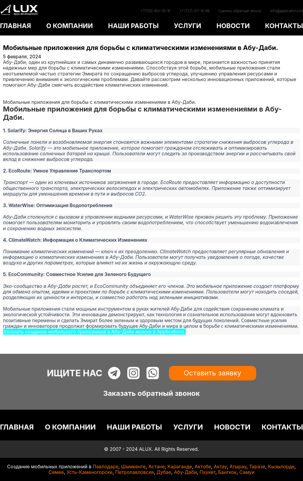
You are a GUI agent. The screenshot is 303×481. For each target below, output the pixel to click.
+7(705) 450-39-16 (155, 11)
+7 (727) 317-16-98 (194, 11)
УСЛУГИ (187, 26)
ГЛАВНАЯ (15, 26)
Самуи (246, 472)
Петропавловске (134, 472)
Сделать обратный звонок (239, 11)
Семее (56, 472)
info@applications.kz (286, 11)
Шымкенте (133, 466)
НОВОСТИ (233, 26)
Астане (156, 466)
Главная (12, 90)
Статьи (11, 96)
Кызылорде (281, 466)
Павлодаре (106, 466)
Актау (220, 466)
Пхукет (207, 472)
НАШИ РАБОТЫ (133, 26)
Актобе (203, 466)
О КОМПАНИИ (69, 26)
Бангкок (227, 472)
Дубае (164, 472)
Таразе (257, 466)
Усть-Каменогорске (89, 472)
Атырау (238, 466)
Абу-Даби (185, 472)
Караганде (179, 466)
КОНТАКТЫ (284, 26)
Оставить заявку (212, 373)
